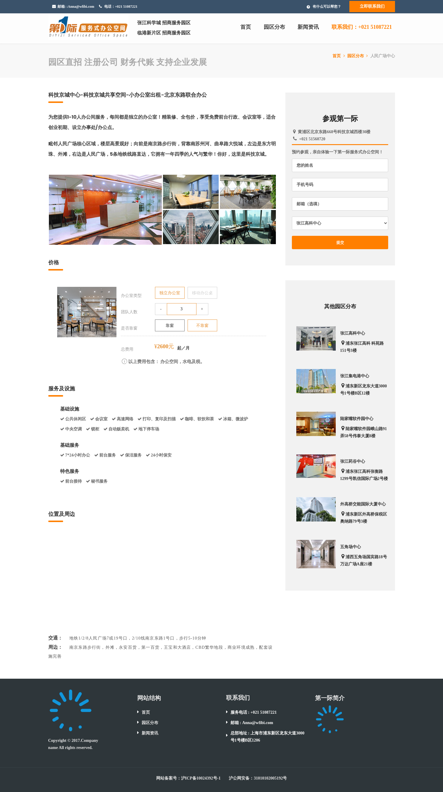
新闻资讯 (308, 27)
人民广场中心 (382, 56)
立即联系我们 (372, 6)
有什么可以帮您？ (327, 6)
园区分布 (274, 27)
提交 (340, 242)
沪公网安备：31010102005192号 (258, 778)
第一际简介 (330, 698)
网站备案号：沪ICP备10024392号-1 (188, 778)
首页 (245, 27)
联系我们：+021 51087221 (362, 27)
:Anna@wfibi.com (81, 6)
